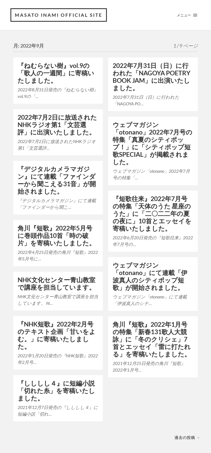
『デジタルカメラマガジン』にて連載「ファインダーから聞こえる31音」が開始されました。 (57, 180)
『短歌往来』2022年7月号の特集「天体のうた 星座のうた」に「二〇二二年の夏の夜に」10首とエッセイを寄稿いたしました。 (152, 213)
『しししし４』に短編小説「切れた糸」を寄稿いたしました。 (56, 391)
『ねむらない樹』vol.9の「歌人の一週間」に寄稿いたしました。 (56, 73)
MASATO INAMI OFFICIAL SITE (58, 15)
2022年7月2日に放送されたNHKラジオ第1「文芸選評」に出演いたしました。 (57, 125)
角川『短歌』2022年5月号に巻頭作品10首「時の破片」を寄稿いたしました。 (56, 235)
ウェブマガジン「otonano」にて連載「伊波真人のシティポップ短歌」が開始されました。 (150, 276)
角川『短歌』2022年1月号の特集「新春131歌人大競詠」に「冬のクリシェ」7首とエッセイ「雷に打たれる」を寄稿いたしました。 (152, 339)
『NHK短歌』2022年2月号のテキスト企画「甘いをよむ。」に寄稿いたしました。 (57, 335)
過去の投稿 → (187, 437)
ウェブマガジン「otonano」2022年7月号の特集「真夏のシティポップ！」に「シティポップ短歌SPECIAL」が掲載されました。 (152, 143)
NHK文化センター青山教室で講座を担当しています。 (56, 283)
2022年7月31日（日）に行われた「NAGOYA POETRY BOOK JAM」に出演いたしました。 (151, 77)
